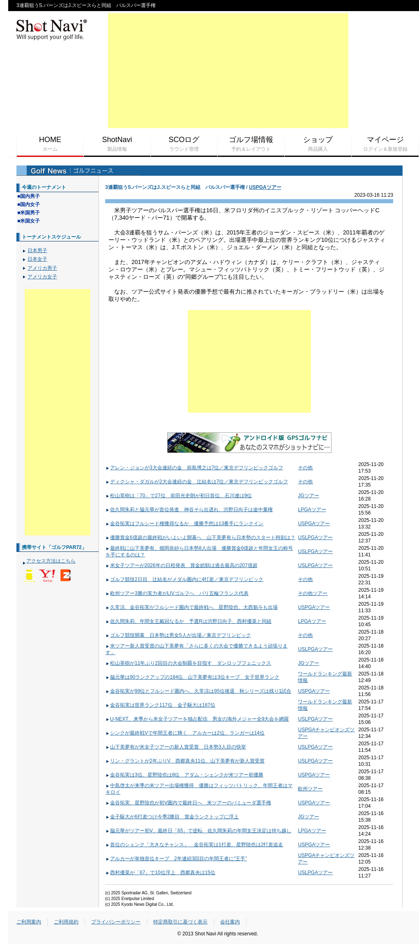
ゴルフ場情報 (251, 144)
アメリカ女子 (42, 277)
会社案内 (230, 922)
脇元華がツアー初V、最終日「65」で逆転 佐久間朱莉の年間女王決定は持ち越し (198, 831)
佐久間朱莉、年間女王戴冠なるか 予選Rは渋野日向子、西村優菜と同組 (189, 621)
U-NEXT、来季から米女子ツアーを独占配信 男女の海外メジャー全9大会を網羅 (197, 719)
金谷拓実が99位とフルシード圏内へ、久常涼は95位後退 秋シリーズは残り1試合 (198, 691)
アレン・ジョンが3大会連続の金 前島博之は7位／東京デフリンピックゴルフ (194, 468)
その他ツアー (312, 593)
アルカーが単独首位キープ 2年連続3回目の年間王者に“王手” (176, 858)
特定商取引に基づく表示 (180, 922)
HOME (50, 144)
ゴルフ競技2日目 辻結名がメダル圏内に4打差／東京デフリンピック (184, 579)
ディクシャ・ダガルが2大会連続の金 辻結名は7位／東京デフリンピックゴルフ (197, 482)
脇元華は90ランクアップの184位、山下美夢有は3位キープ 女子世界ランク (192, 677)
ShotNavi (117, 144)
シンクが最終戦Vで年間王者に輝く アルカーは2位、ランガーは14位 (185, 733)
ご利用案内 (28, 922)
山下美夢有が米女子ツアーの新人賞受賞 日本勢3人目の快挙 (176, 747)
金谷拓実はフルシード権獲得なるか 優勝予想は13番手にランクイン (184, 523)
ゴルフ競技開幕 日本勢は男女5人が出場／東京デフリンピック (178, 635)
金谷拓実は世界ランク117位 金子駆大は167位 (160, 705)
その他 (305, 468)
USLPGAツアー (315, 537)
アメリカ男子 (42, 268)
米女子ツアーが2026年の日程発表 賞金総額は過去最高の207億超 (182, 565)
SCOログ (184, 144)
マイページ (385, 144)
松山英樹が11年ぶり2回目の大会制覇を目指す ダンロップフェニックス (188, 663)
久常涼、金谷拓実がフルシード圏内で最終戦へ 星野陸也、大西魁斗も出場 (192, 607)
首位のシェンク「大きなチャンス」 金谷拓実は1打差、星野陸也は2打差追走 (194, 845)
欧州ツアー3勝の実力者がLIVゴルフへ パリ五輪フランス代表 (177, 593)
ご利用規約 (66, 922)
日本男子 (37, 250)
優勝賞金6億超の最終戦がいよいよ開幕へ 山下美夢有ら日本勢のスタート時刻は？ (200, 537)
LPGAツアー (312, 509)
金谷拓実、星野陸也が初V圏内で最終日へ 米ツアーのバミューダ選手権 (188, 803)
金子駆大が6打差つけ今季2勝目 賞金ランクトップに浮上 (172, 817)
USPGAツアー (265, 187)
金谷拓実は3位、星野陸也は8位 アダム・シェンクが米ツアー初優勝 (184, 775)
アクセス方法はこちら (51, 561)
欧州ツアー (310, 789)
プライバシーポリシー (115, 922)
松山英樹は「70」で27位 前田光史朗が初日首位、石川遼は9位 (179, 495)
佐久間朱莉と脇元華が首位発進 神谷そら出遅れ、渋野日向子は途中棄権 (189, 509)
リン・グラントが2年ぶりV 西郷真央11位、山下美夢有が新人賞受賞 (185, 761)
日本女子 (37, 259)
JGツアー (308, 495)
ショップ (318, 144)
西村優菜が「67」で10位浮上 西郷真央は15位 (160, 872)
